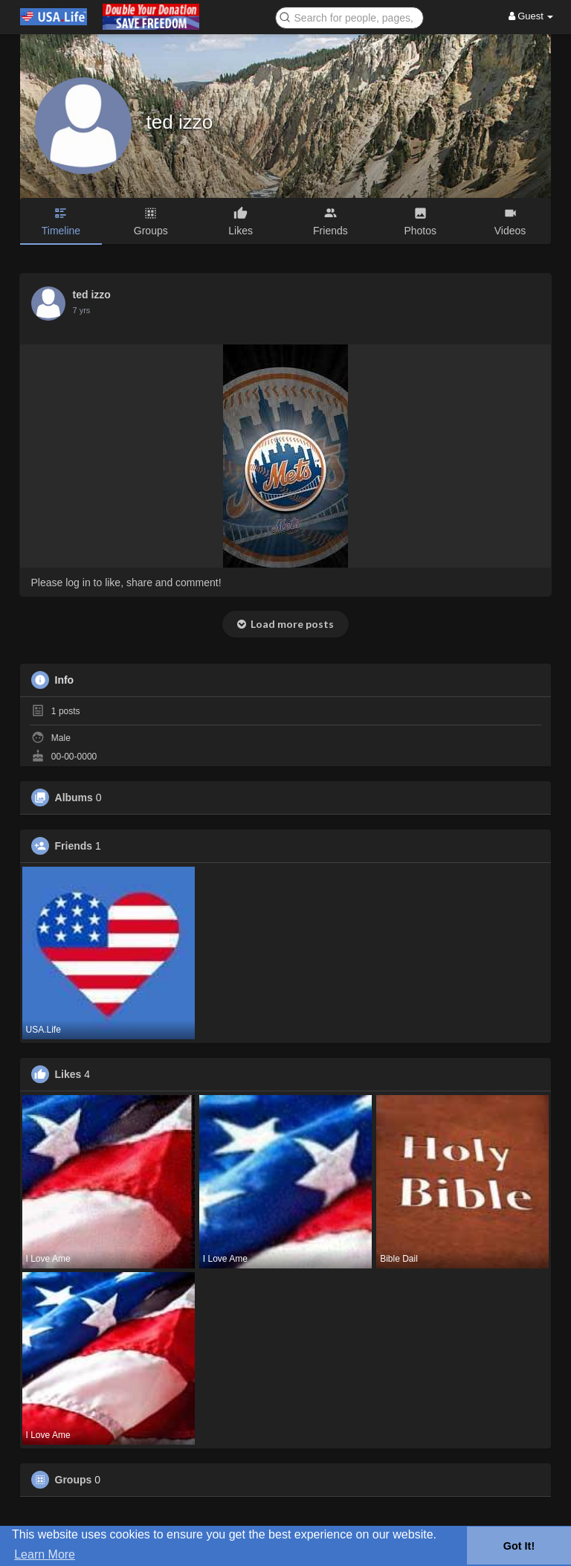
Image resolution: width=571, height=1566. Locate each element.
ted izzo (179, 122)
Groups (73, 1480)
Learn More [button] (44, 1554)
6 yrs (82, 310)
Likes (68, 1074)
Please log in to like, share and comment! (126, 582)
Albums (74, 797)
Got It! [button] (519, 1546)
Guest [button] (531, 16)
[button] (349, 16)
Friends (74, 846)
